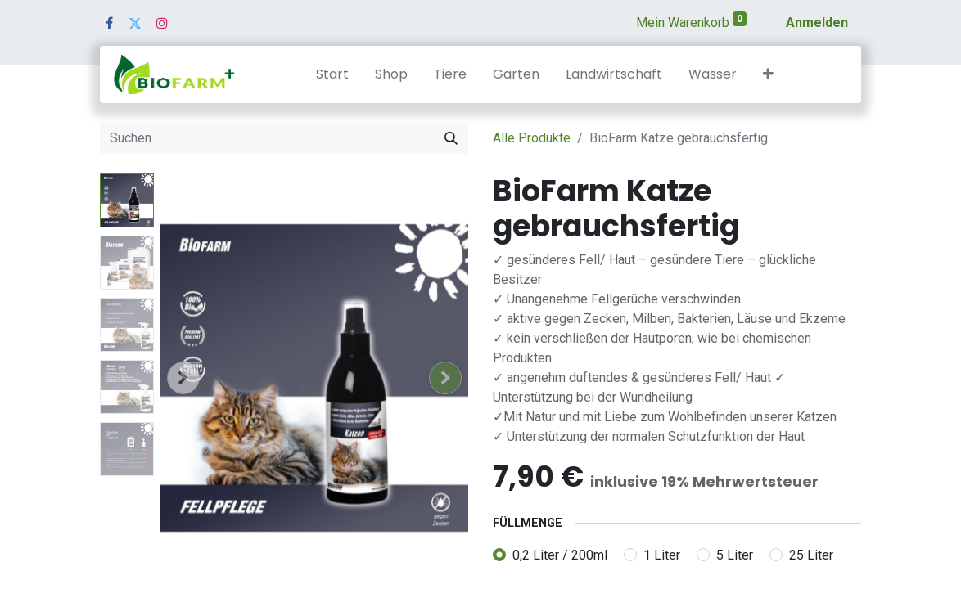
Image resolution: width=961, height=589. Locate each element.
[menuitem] (332, 74)
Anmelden (817, 22)
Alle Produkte (532, 138)
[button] (768, 74)
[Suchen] (451, 138)
